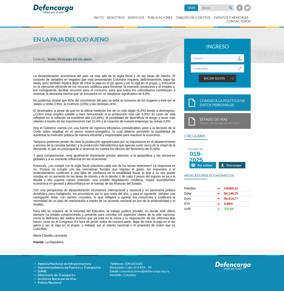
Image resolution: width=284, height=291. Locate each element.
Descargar (234, 165)
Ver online (204, 165)
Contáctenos (239, 21)
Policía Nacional (49, 282)
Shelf (191, 8)
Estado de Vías (223, 121)
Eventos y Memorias (231, 17)
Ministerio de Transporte (56, 275)
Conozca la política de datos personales (222, 102)
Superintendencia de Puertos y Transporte (69, 267)
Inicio (99, 17)
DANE (42, 271)
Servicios (136, 17)
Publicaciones (160, 17)
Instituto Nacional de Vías (57, 279)
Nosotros (116, 17)
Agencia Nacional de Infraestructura (64, 263)
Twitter (247, 7)
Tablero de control (193, 17)
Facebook (239, 7)
